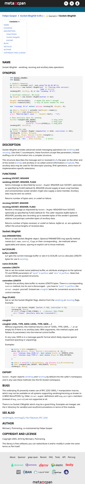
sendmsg (70, 149)
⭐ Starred (51, 16)
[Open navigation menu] (72, 3)
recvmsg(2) (19, 417)
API (63, 457)
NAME (6, 25)
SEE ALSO (8, 46)
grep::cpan (33, 457)
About (12, 457)
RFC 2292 (43, 417)
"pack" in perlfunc (67, 286)
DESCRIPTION (9, 31)
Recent (43, 457)
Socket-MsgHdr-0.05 (31, 15)
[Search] (66, 3)
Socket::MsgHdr (13, 37)
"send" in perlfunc (40, 273)
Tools (57, 457)
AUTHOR (7, 49)
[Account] (77, 3)
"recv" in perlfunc (61, 273)
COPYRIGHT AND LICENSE (15, 52)
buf (55, 160)
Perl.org (71, 457)
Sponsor (21, 457)
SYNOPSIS (8, 28)
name (18, 162)
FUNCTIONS (11, 34)
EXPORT (9, 40)
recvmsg (6, 152)
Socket (16, 80)
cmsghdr (69, 162)
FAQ (51, 457)
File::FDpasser (32, 417)
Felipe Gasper (9, 15)
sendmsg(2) (7, 417)
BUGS (6, 43)
